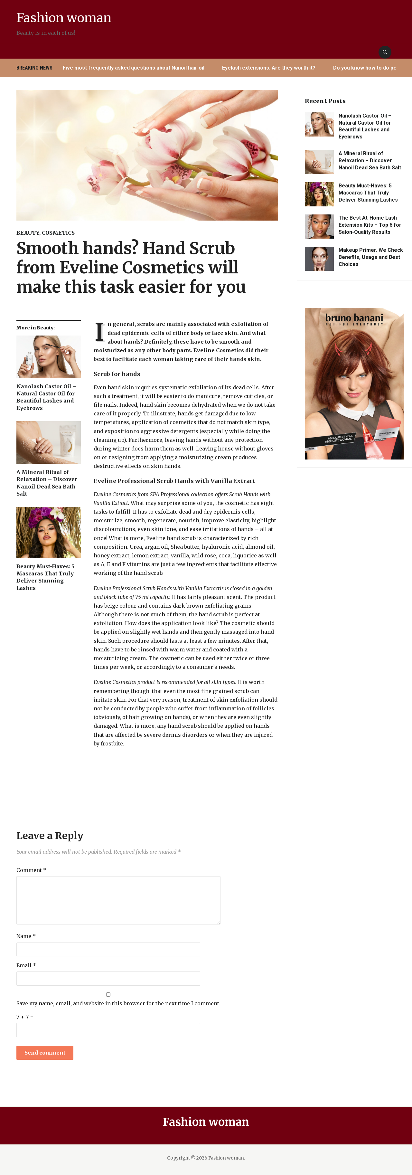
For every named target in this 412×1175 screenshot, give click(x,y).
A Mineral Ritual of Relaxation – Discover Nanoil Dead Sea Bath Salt (46, 483)
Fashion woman (75, 16)
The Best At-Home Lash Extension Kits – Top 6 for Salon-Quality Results (370, 225)
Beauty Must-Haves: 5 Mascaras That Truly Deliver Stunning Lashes (45, 577)
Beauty (27, 233)
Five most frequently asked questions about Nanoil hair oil (134, 68)
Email (26, 965)
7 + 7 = (24, 1017)
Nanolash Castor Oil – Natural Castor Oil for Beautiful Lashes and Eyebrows (46, 397)
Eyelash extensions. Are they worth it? (269, 68)
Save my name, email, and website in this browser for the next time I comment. (118, 1003)
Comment (31, 870)
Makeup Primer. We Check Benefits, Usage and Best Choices (371, 257)
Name (26, 936)
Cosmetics (58, 233)
